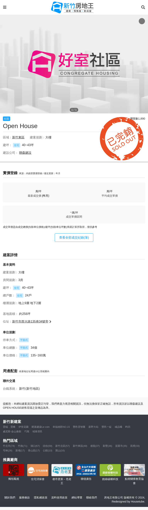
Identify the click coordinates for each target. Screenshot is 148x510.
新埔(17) (20, 450)
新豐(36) (107, 445)
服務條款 (24, 497)
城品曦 (118, 426)
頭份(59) (47, 445)
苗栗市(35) (121, 445)
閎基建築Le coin (41, 426)
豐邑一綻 (107, 426)
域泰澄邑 (37, 431)
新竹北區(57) (62, 445)
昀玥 (127, 426)
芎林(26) (7, 450)
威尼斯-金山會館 (12, 431)
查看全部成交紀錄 (74, 237)
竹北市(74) (9, 445)
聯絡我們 (91, 497)
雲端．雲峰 (9, 426)
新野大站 (93, 426)
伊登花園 (23, 426)
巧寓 (26, 431)
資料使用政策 (59, 497)
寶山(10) (60, 450)
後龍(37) (95, 445)
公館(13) (47, 450)
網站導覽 (76, 497)
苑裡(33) (135, 445)
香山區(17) (34, 450)
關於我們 (9, 497)
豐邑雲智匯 (79, 426)
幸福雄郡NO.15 (61, 426)
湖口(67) (35, 445)
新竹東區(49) (80, 445)
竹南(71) (22, 445)
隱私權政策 (40, 497)
